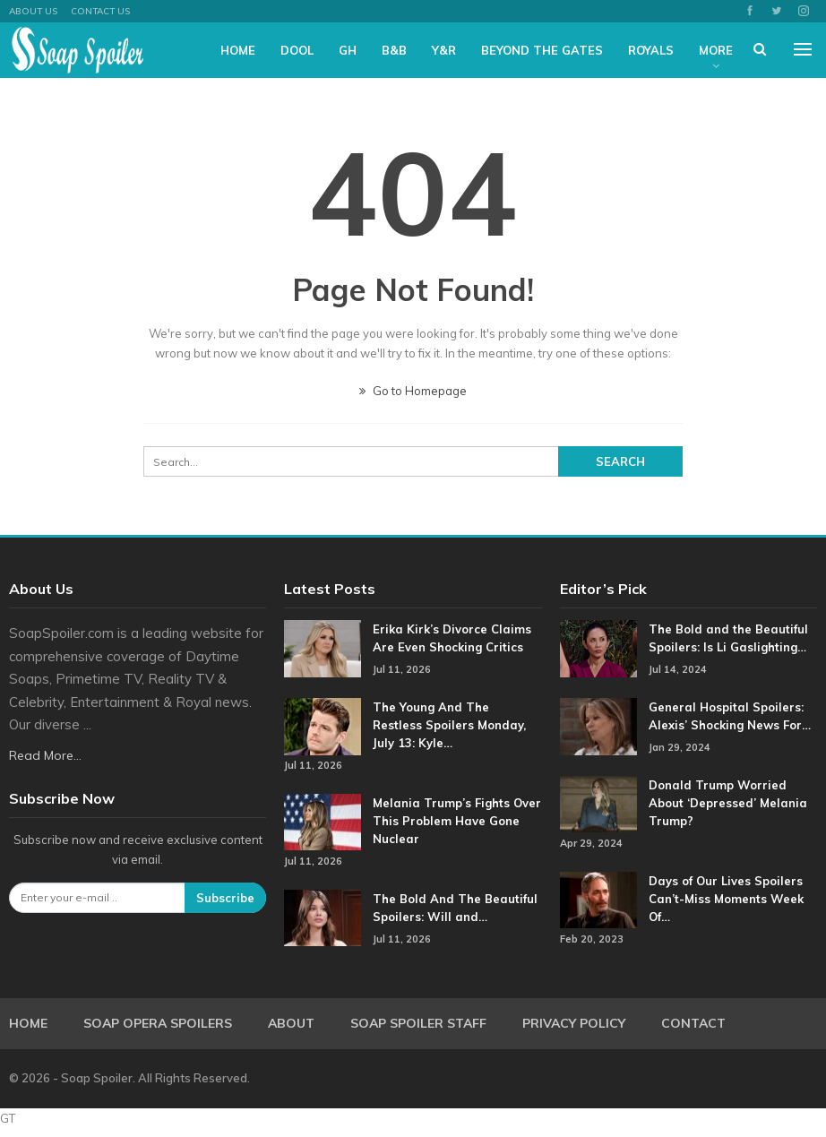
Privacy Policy (573, 1023)
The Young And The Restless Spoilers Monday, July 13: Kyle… (449, 725)
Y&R (444, 50)
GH (348, 50)
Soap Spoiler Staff (418, 1023)
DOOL (297, 50)
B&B (394, 50)
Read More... (45, 755)
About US (33, 11)
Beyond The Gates (542, 50)
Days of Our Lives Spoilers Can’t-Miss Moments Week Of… (726, 899)
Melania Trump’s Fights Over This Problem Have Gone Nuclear (457, 821)
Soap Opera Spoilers (157, 1023)
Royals (651, 50)
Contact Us (100, 11)
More (716, 50)
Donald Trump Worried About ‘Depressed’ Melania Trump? (728, 803)
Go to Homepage (413, 390)
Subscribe (225, 898)
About (291, 1023)
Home (237, 50)
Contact (693, 1023)
